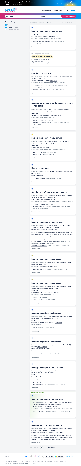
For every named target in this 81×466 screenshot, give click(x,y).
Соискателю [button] (70, 456)
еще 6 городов (53, 406)
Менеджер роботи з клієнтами (46, 259)
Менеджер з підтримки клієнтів (46, 425)
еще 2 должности (49, 372)
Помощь (49, 461)
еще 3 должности (50, 197)
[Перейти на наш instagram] (34, 456)
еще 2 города (53, 80)
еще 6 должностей (53, 111)
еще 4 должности (53, 318)
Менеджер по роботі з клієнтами (47, 31)
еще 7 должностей (40, 78)
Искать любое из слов (12, 29)
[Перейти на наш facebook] (26, 456)
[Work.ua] (10, 10)
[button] (67, 11)
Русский (8, 456)
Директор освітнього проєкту (39, 245)
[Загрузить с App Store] (49, 456)
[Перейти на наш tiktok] (42, 456)
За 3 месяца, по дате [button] (68, 22)
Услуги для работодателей (12, 461)
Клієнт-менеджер (40, 168)
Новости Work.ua (35, 461)
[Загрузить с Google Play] (59, 456)
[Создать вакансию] (59, 11)
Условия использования (59, 461)
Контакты (27, 461)
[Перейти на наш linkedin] (38, 456)
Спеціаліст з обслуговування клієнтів (49, 192)
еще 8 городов (53, 229)
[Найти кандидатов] (46, 11)
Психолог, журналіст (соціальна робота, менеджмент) (45, 241)
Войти (73, 10)
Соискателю (72, 7)
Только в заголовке (11, 25)
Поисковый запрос (10, 22)
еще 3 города (41, 243)
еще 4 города (55, 36)
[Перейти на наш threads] (30, 456)
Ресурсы (43, 461)
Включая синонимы (11, 27)
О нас (21, 461)
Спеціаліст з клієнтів (41, 73)
